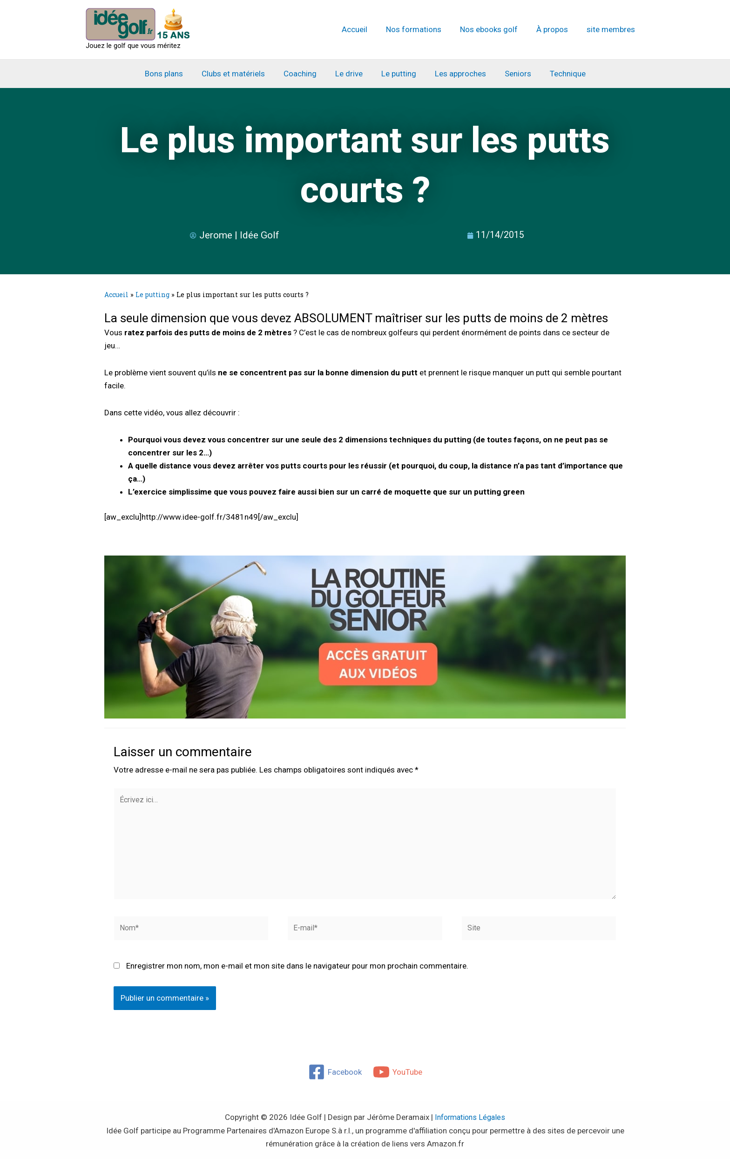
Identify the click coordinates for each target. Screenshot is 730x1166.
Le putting (397, 73)
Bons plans (174, 73)
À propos (556, 29)
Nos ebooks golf (496, 29)
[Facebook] (334, 1079)
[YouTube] (398, 1079)
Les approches (456, 73)
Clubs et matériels (240, 73)
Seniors (511, 73)
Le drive (350, 73)
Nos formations (423, 29)
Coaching (304, 73)
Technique (558, 73)
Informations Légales (470, 1124)
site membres (612, 29)
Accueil (367, 29)
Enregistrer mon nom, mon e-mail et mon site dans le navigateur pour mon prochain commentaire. (297, 972)
